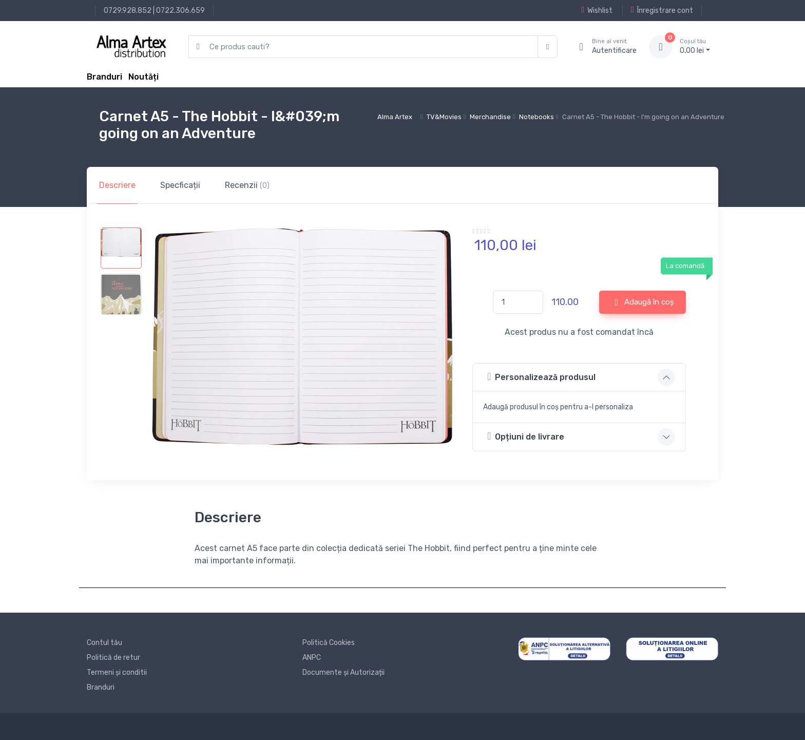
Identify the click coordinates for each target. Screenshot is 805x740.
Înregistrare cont (662, 10)
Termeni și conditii (117, 672)
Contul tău (104, 642)
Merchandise (490, 117)
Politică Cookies (328, 642)
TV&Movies (444, 117)
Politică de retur (113, 657)
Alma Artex (394, 117)
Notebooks (536, 117)
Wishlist (596, 10)
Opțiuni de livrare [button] (525, 436)
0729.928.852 (127, 10)
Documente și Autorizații (343, 672)
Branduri (104, 77)
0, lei (695, 46)
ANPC (311, 657)
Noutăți (143, 77)
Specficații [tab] (180, 185)
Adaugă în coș (645, 302)
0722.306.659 (180, 10)
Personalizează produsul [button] (541, 376)
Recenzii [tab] (247, 185)
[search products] (363, 47)
